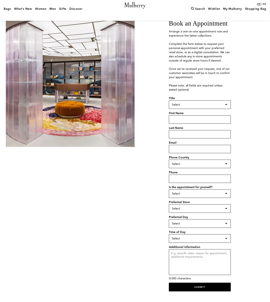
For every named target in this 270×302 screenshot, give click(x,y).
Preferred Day (178, 225)
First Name (176, 122)
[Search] (198, 15)
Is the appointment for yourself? (190, 195)
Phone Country (179, 166)
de (264, 4)
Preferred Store (179, 210)
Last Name (176, 136)
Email (173, 151)
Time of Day (177, 240)
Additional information (184, 254)
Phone (173, 181)
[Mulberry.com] (135, 10)
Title (172, 107)
